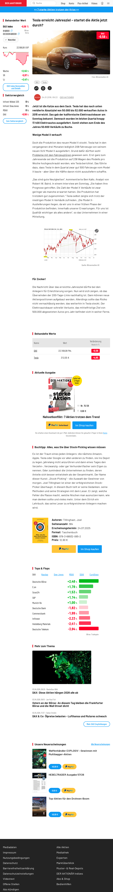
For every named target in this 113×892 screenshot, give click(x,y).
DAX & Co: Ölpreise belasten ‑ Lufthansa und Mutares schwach (69, 716)
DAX (37, 82)
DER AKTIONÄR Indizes (69, 873)
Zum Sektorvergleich (14, 120)
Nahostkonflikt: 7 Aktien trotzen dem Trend (71, 417)
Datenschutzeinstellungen (18, 873)
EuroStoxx (94, 574)
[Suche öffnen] (34, 3)
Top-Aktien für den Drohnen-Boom (69, 798)
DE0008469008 (11, 33)
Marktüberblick (65, 863)
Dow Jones (59, 574)
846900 (7, 30)
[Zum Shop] (63, 3)
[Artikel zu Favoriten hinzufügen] (50, 88)
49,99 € (55, 766)
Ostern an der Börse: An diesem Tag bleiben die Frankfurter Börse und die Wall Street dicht (67, 704)
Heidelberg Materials (41, 624)
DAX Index (8, 26)
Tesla (44, 82)
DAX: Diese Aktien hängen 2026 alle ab (55, 692)
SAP (34, 597)
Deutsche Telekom (40, 629)
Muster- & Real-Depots (69, 868)
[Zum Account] (71, 3)
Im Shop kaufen (84, 425)
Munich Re (37, 602)
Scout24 (35, 592)
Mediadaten (10, 847)
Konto (105, 433)
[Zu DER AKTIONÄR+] (83, 3)
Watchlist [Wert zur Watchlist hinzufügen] (11, 39)
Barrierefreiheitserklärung (18, 868)
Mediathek (62, 852)
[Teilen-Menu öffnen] (36, 88)
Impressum (9, 852)
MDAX (71, 574)
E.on (34, 587)
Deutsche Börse (39, 581)
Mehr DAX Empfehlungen (97, 724)
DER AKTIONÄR (67, 97)
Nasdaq (44, 574)
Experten (61, 857)
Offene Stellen (11, 884)
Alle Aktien (62, 847)
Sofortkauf (58, 425)
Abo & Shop (63, 878)
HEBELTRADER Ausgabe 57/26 (66, 774)
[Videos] (94, 3)
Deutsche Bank (39, 608)
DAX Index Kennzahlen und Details (16, 87)
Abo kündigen (11, 889)
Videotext (9, 878)
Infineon (36, 618)
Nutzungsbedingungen (16, 857)
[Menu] (109, 3)
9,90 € (54, 790)
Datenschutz (10, 863)
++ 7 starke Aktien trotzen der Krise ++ (56, 9)
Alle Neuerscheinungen (100, 744)
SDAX (82, 574)
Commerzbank (38, 613)
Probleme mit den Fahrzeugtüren (52, 155)
